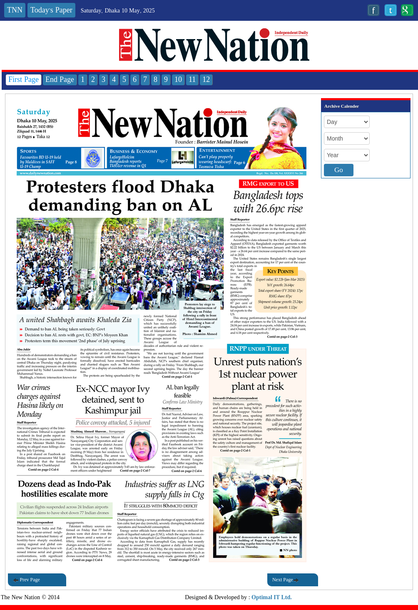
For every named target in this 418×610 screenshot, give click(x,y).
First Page (23, 79)
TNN (14, 10)
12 (206, 79)
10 (178, 79)
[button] (161, 134)
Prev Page (26, 580)
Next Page (285, 580)
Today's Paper (51, 10)
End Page (59, 79)
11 (192, 79)
